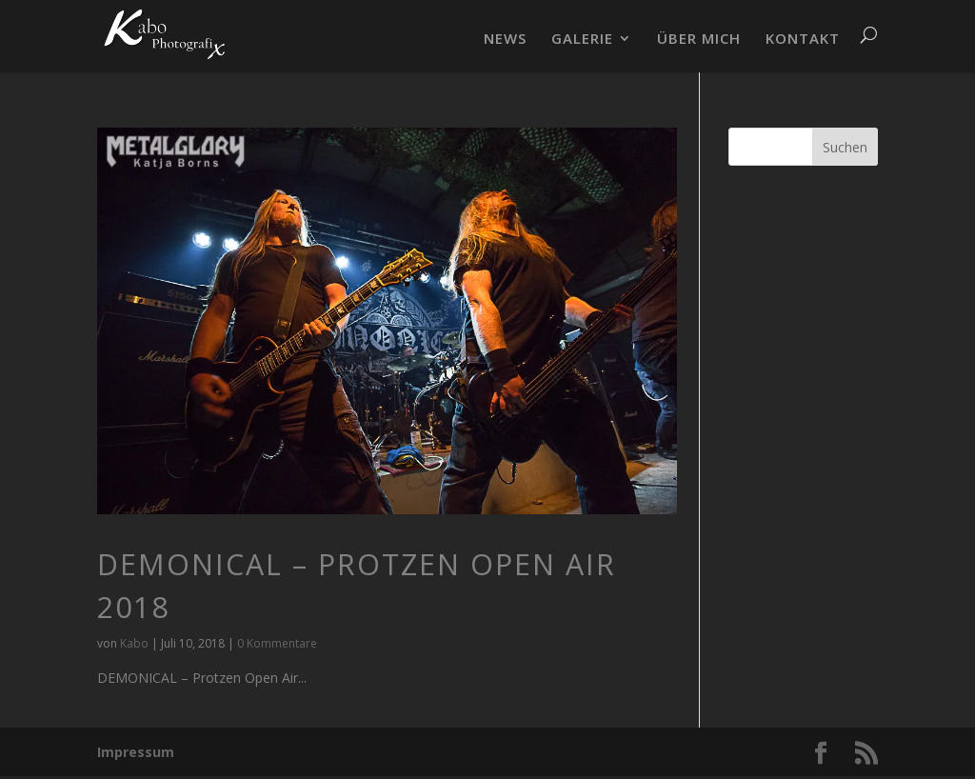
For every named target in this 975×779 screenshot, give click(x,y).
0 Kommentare (277, 643)
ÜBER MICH (699, 39)
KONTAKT (803, 39)
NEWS (505, 39)
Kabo (134, 643)
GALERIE (582, 39)
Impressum (135, 752)
